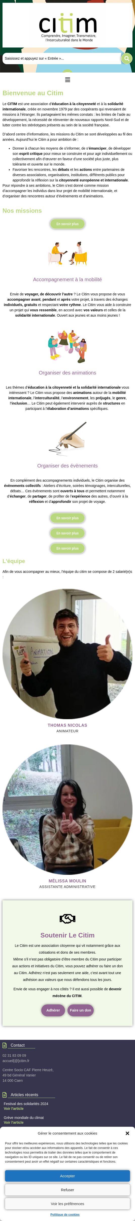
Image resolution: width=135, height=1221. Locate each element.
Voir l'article (14, 1109)
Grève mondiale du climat (24, 1118)
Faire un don (80, 1010)
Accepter (67, 1176)
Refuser (67, 1190)
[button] (127, 1133)
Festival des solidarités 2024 (26, 1104)
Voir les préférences (67, 1204)
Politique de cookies (65, 1214)
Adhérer (53, 1010)
